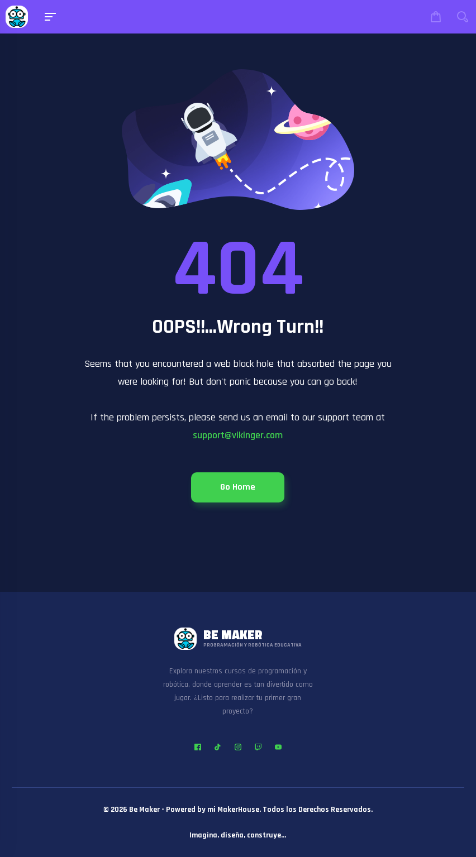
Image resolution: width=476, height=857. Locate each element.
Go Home (237, 487)
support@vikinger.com (238, 435)
